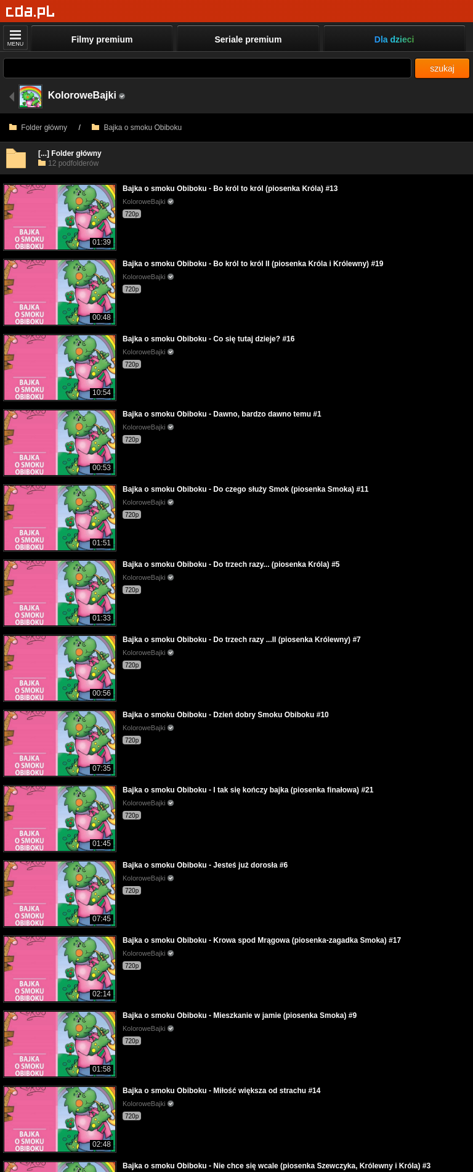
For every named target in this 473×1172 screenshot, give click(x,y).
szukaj (442, 68)
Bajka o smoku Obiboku (137, 127)
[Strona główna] (30, 12)
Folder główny (38, 127)
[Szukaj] (207, 68)
